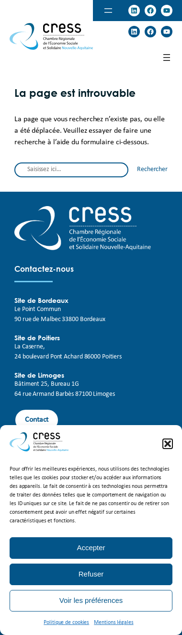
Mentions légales (113, 622)
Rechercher (152, 169)
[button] (167, 444)
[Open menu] (108, 10)
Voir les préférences (91, 600)
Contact (36, 420)
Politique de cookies (66, 622)
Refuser (91, 574)
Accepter (91, 547)
